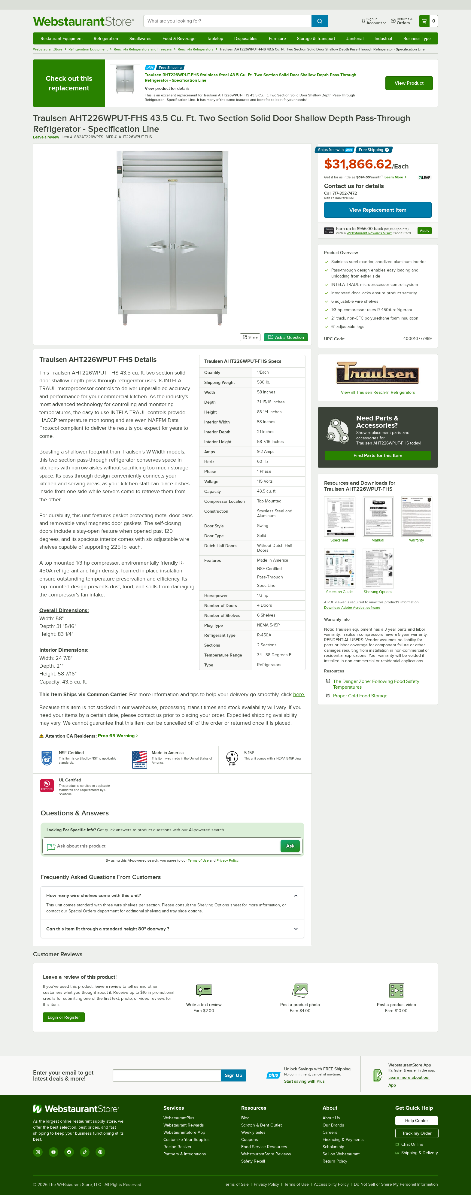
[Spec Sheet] (339, 519)
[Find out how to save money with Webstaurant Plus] (150, 66)
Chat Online (409, 1144)
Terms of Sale (236, 1184)
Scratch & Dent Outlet (261, 1125)
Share (250, 337)
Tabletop (215, 38)
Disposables (245, 38)
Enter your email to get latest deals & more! (63, 1075)
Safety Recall (253, 1161)
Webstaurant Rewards (183, 1125)
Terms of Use (198, 860)
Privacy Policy (228, 860)
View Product (409, 83)
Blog (245, 1118)
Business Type (417, 38)
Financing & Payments (343, 1139)
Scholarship (333, 1147)
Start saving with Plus (304, 1081)
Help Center (416, 1120)
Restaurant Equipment (62, 38)
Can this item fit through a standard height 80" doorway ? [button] (107, 929)
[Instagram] (38, 1152)
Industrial (383, 38)
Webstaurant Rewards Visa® (369, 233)
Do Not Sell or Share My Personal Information (396, 1184)
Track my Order (417, 1133)
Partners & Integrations (184, 1154)
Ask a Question (286, 337)
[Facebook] (69, 1152)
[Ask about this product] (172, 846)
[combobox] (228, 21)
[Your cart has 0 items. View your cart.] (428, 21)
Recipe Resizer (177, 1147)
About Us (331, 1118)
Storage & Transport (316, 38)
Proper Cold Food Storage (378, 695)
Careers (330, 1132)
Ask (290, 846)
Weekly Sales (253, 1132)
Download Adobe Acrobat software (352, 607)
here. (299, 694)
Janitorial (354, 38)
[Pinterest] (100, 1152)
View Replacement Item (377, 210)
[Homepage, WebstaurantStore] (83, 21)
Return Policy (335, 1161)
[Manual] (378, 519)
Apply (426, 231)
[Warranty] (416, 519)
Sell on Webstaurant (341, 1154)
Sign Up (233, 1075)
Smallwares (140, 38)
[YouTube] (53, 1152)
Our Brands (333, 1125)
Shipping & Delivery (416, 1153)
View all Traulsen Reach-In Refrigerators (378, 392)
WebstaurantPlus (178, 1118)
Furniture (277, 38)
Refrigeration (106, 38)
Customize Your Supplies (186, 1139)
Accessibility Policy (331, 1184)
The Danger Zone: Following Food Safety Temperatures (376, 684)
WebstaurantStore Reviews (266, 1154)
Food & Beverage (179, 38)
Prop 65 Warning (116, 736)
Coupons (249, 1139)
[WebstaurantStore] (82, 1109)
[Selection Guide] (339, 571)
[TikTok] (85, 1152)
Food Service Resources (264, 1147)
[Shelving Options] (378, 571)
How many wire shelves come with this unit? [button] (93, 895)
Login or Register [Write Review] (64, 1017)
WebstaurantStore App (184, 1132)
